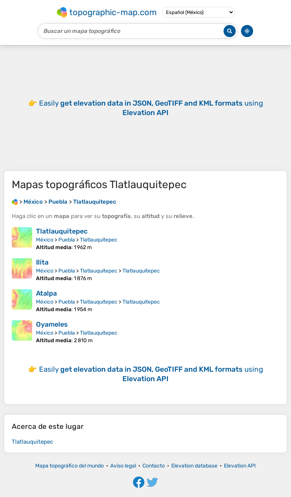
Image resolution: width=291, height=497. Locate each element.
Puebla (66, 240)
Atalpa (46, 293)
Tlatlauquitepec (62, 231)
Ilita (42, 262)
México (44, 240)
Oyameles (52, 324)
